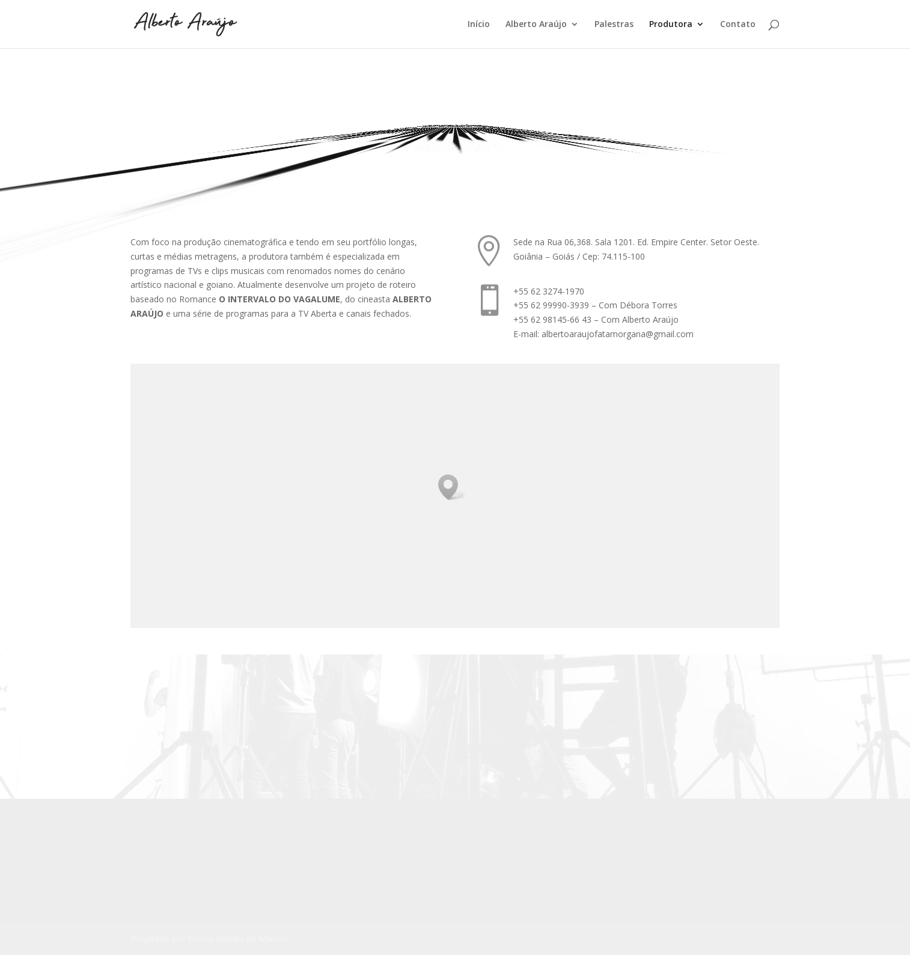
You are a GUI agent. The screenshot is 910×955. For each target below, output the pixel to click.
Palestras (614, 24)
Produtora (670, 24)
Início (479, 24)
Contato (738, 24)
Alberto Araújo (536, 24)
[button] (452, 487)
